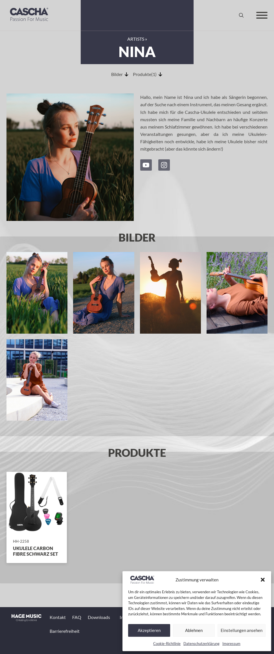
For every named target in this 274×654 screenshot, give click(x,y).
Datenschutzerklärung (201, 643)
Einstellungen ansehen (241, 630)
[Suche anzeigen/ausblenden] (241, 15)
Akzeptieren (149, 630)
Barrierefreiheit (65, 631)
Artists (135, 39)
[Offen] (262, 15)
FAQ (76, 617)
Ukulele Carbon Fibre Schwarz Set (35, 551)
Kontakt (58, 617)
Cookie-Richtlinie (167, 643)
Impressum (231, 643)
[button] (263, 580)
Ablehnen (194, 630)
